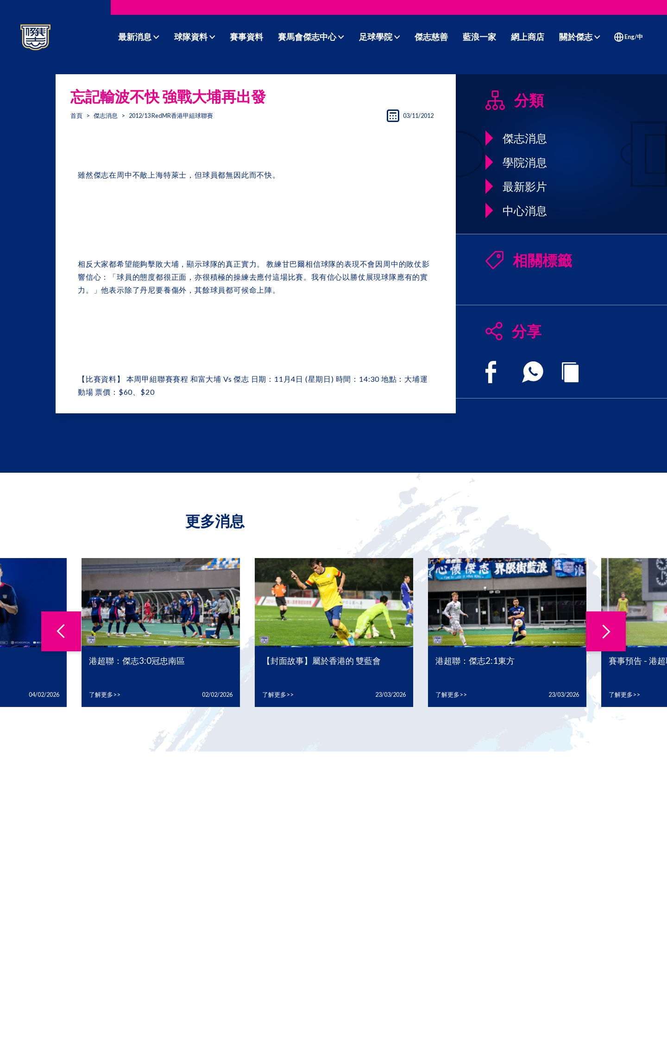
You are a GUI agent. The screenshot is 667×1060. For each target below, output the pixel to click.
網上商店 (527, 37)
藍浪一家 (479, 37)
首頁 (76, 115)
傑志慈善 (431, 37)
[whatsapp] (532, 372)
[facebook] (490, 372)
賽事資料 (246, 37)
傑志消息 (106, 115)
